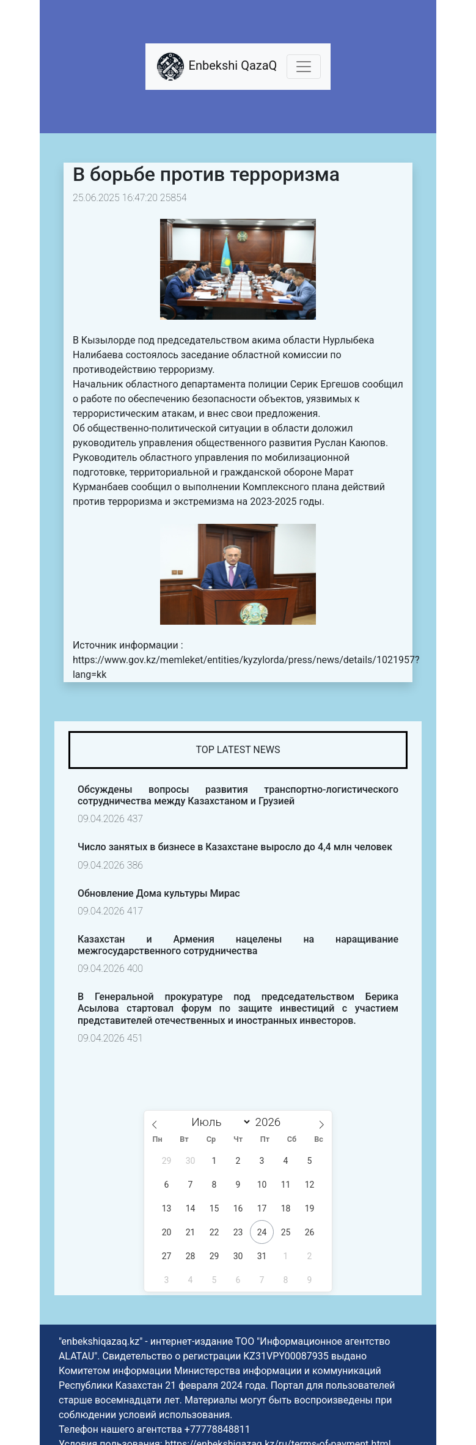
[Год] (271, 1122)
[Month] (219, 1122)
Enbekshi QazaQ (216, 66)
